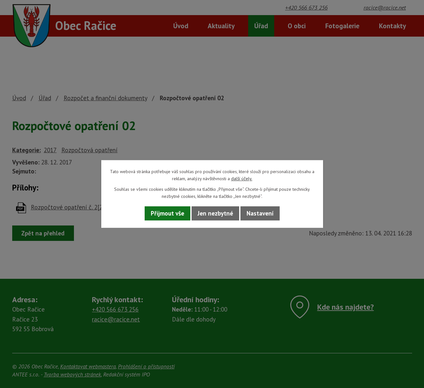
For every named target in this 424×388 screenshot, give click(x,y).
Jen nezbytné (215, 213)
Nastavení (260, 213)
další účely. (241, 179)
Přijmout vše (167, 213)
